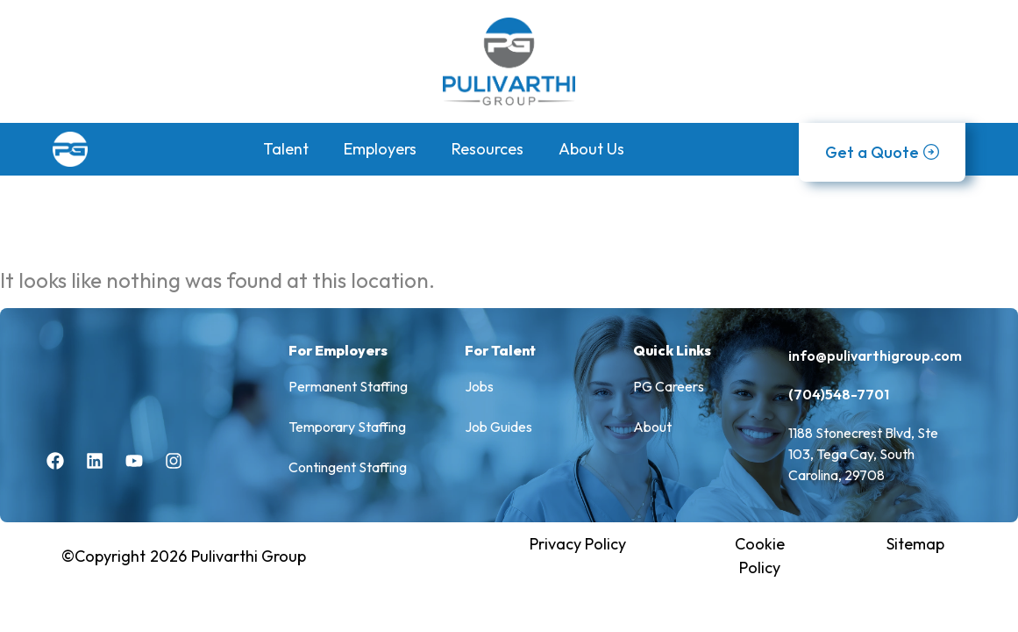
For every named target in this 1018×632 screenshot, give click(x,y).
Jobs (479, 386)
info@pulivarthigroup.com (875, 355)
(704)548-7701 (838, 394)
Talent (286, 149)
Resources (487, 149)
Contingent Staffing (347, 467)
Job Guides (498, 426)
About (652, 426)
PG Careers (668, 386)
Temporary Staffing (347, 426)
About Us (591, 149)
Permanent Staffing (348, 386)
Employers (380, 149)
